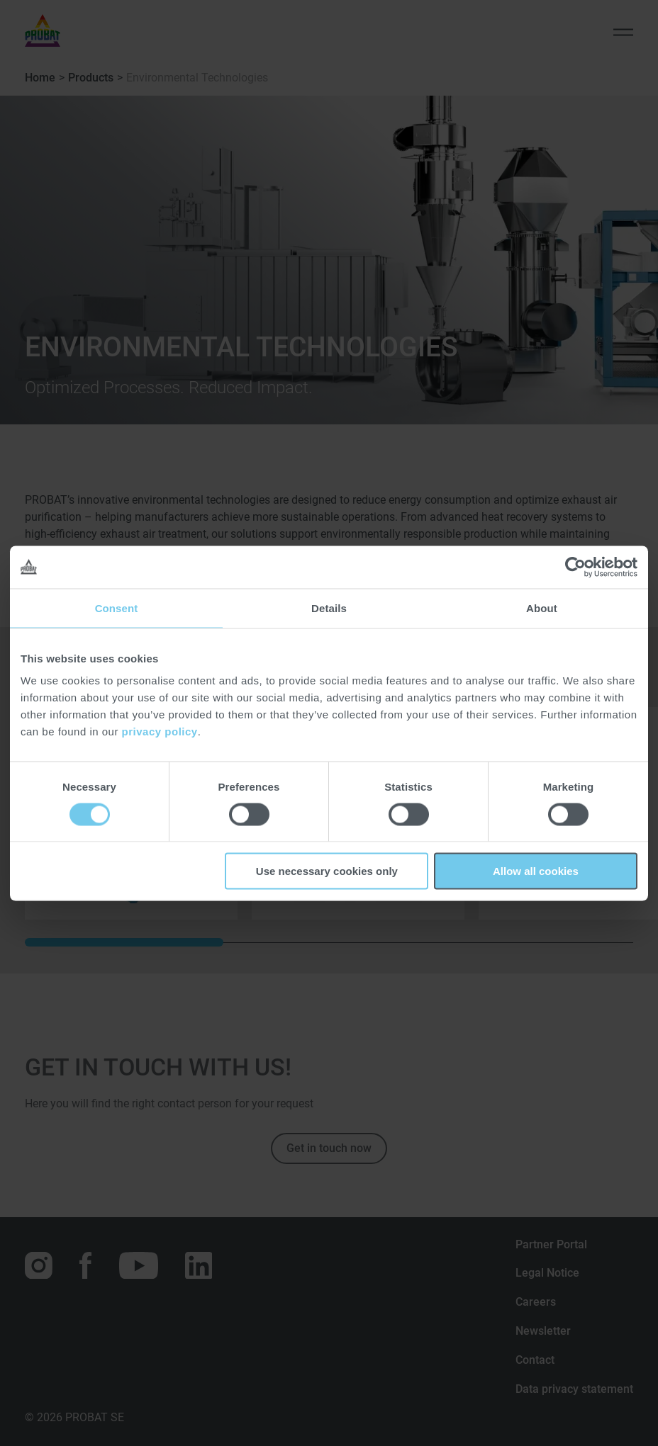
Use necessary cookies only (327, 871)
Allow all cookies (536, 871)
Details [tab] (329, 607)
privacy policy (160, 731)
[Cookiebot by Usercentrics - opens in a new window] (575, 566)
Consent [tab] (116, 607)
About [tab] (541, 607)
